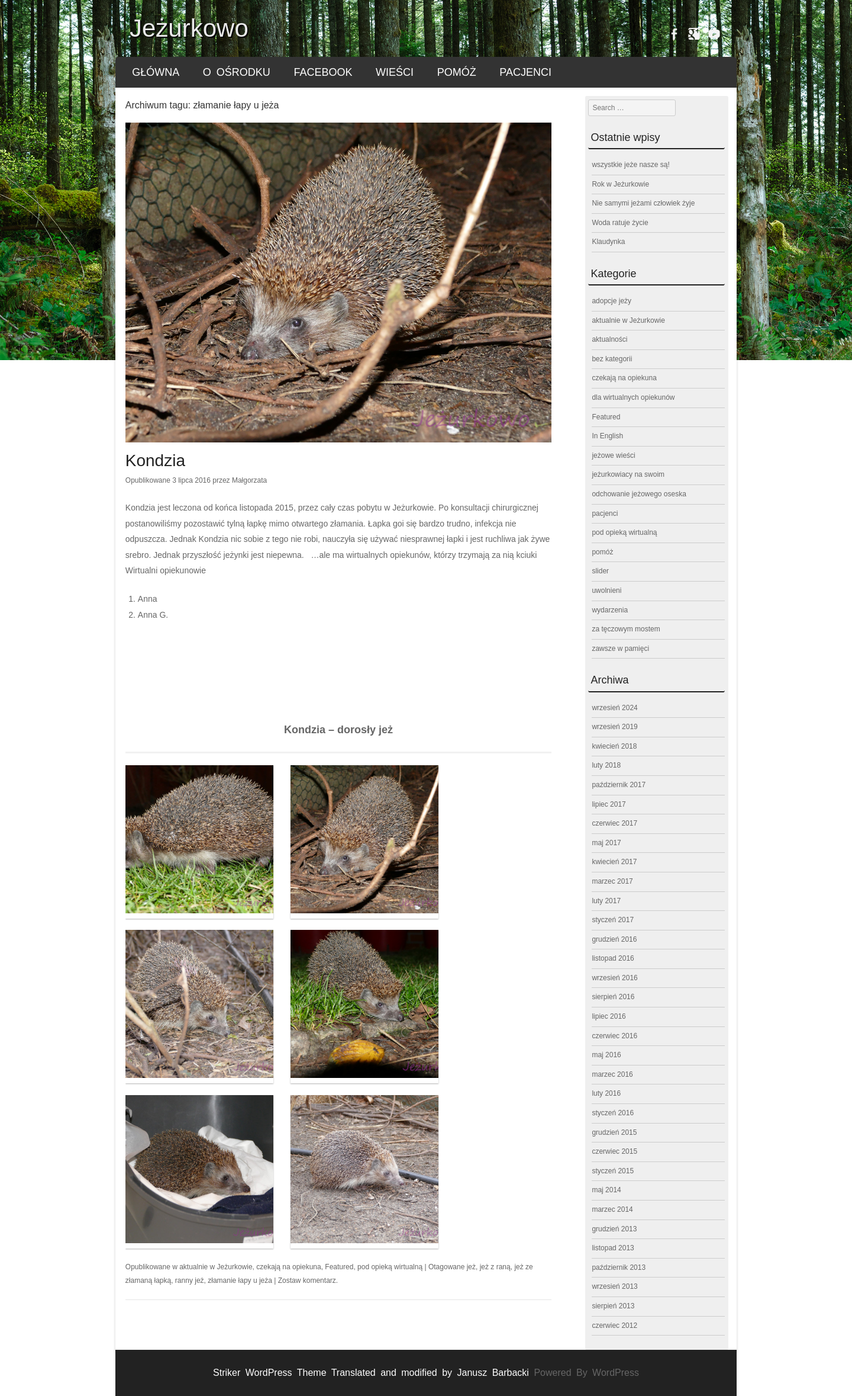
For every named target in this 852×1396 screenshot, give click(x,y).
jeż (471, 1267)
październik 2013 (619, 1267)
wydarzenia (610, 610)
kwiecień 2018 (614, 746)
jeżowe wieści (613, 455)
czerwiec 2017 (614, 823)
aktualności (609, 339)
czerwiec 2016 (614, 1036)
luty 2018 (606, 765)
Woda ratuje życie (620, 223)
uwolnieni (606, 590)
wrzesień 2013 (614, 1286)
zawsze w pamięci (620, 648)
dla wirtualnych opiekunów (633, 397)
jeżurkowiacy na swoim (628, 474)
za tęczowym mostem (626, 629)
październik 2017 (619, 785)
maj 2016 (606, 1055)
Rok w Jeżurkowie (620, 184)
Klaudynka (608, 242)
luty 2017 (606, 901)
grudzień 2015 (614, 1132)
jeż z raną (495, 1267)
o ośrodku (236, 72)
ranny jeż (189, 1280)
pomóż (456, 72)
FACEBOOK (322, 72)
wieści (395, 72)
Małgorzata (249, 480)
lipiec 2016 (608, 1016)
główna (155, 72)
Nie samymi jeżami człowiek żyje (643, 203)
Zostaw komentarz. (308, 1280)
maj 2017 (606, 843)
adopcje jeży (611, 301)
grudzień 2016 (614, 939)
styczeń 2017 (613, 920)
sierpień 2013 (613, 1306)
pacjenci (525, 72)
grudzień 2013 (614, 1229)
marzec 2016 (612, 1074)
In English (607, 436)
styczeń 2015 (613, 1171)
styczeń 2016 (613, 1113)
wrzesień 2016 (614, 978)
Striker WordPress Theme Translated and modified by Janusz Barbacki (373, 1373)
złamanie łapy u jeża (240, 1280)
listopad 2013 (613, 1248)
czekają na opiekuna (288, 1267)
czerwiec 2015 (614, 1151)
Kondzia (155, 460)
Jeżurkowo (189, 28)
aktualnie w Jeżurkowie (215, 1267)
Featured (339, 1267)
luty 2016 (606, 1093)
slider (600, 571)
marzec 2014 (612, 1209)
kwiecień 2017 (614, 862)
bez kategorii (612, 359)
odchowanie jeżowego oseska (639, 494)
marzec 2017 (612, 881)
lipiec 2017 (608, 804)
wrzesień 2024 (614, 708)
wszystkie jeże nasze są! (630, 165)
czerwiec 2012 (614, 1325)
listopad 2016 (613, 958)
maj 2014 (606, 1190)
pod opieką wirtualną (389, 1267)
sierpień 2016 (613, 997)
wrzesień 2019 (614, 727)
